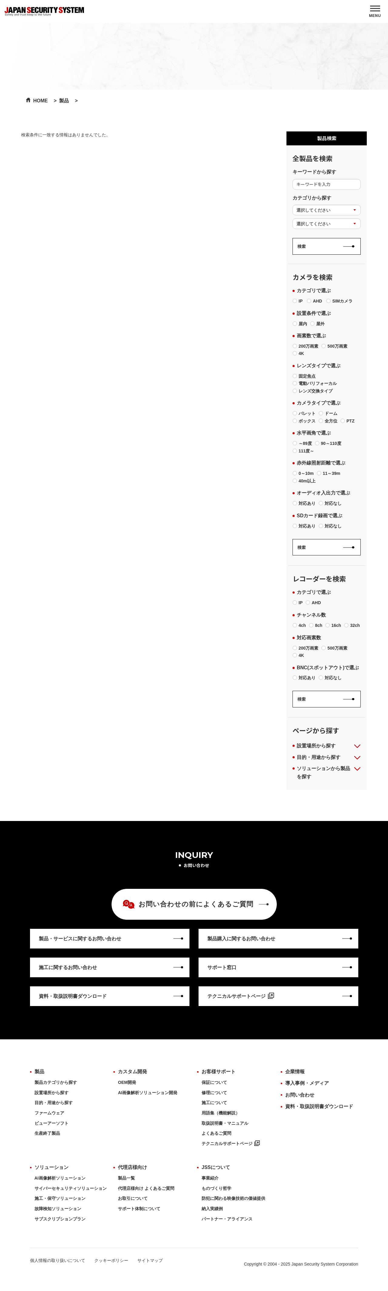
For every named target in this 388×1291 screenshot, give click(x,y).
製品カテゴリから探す (56, 1082)
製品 (39, 1071)
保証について (214, 1082)
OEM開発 (127, 1082)
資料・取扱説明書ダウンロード (319, 1106)
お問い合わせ (299, 1094)
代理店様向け (132, 1167)
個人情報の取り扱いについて (57, 1260)
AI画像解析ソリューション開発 (147, 1092)
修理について (214, 1092)
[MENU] (374, 11)
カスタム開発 (132, 1071)
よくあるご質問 (216, 1133)
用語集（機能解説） (221, 1113)
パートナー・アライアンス (227, 1219)
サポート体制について (139, 1208)
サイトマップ (150, 1260)
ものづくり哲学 (216, 1188)
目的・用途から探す (54, 1102)
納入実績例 (212, 1208)
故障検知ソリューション (58, 1208)
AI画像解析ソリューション (60, 1178)
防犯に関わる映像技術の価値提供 (233, 1198)
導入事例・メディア (307, 1083)
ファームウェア (49, 1113)
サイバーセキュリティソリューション (71, 1188)
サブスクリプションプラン (60, 1219)
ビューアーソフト (52, 1123)
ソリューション (52, 1167)
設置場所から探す (52, 1092)
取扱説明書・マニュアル (225, 1123)
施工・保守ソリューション (60, 1198)
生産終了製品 (47, 1133)
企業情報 (295, 1071)
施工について (214, 1102)
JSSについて (216, 1167)
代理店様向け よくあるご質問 (146, 1188)
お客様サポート (219, 1071)
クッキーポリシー (111, 1260)
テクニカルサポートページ (231, 1143)
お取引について (133, 1198)
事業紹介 (210, 1178)
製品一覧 (126, 1178)
